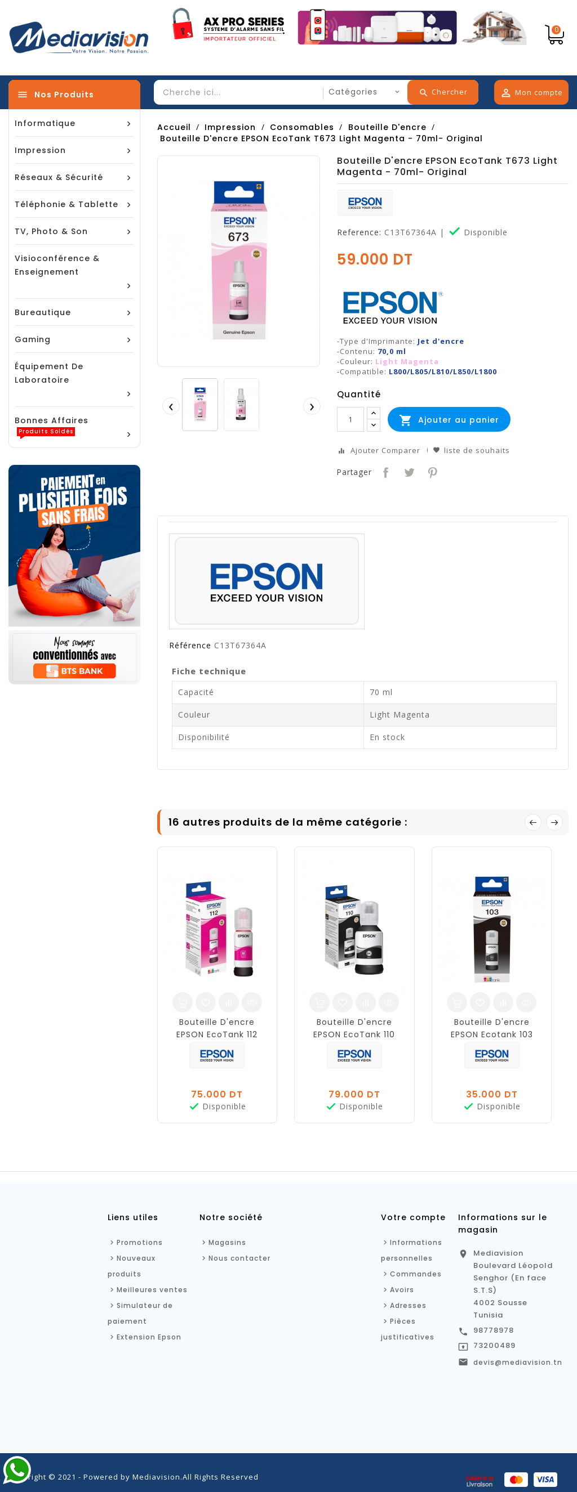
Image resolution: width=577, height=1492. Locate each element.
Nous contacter (239, 1258)
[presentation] (170, 405)
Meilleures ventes (152, 1289)
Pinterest (431, 471)
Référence (190, 645)
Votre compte (413, 1217)
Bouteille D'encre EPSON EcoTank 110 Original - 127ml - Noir (354, 1034)
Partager (384, 471)
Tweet (408, 471)
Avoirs (402, 1289)
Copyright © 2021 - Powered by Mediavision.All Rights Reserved (133, 1477)
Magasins (227, 1242)
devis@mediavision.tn (517, 1362)
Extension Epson (149, 1337)
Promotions (140, 1242)
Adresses (408, 1305)
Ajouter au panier (449, 420)
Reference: (359, 232)
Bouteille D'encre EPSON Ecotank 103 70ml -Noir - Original (492, 1034)
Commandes (416, 1274)
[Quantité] (350, 419)
